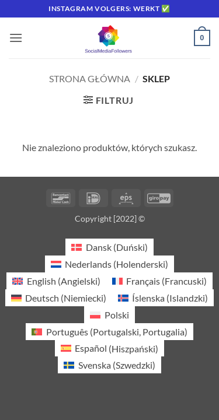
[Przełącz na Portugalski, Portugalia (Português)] (109, 331)
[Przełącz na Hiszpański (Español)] (109, 348)
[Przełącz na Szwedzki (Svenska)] (109, 364)
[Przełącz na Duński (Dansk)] (109, 247)
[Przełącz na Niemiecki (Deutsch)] (58, 297)
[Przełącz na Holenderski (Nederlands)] (109, 264)
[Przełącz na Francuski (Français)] (159, 280)
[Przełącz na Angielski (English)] (56, 280)
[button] (16, 37)
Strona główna (89, 78)
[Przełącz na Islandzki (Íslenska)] (163, 297)
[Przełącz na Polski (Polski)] (109, 314)
